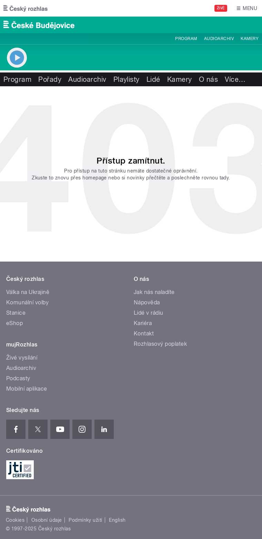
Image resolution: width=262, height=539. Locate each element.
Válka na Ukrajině (27, 292)
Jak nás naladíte (154, 292)
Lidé (153, 79)
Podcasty (18, 378)
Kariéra (143, 323)
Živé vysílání (21, 357)
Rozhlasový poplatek (160, 344)
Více (235, 79)
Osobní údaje (46, 520)
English (117, 520)
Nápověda (147, 302)
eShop (14, 323)
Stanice (16, 313)
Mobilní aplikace (26, 388)
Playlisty (126, 79)
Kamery (250, 38)
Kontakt (144, 333)
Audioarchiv (219, 38)
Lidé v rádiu (148, 313)
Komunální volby (27, 302)
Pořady (49, 79)
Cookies (15, 520)
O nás (208, 79)
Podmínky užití (85, 520)
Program (186, 38)
